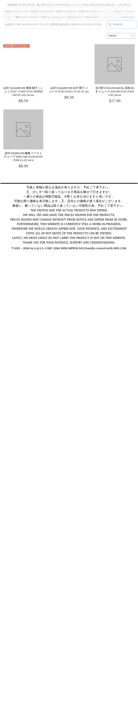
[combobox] (121, 36)
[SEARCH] (122, 24)
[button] (94, 5)
